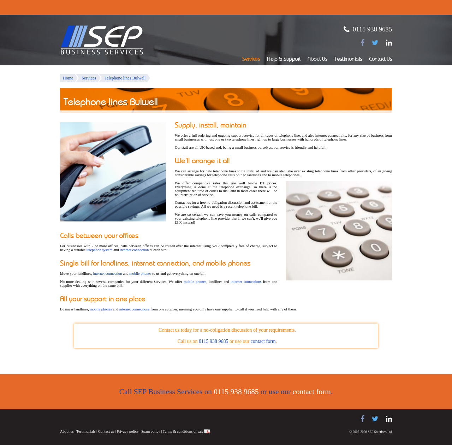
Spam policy (150, 431)
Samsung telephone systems (77, 419)
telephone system (100, 250)
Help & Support (284, 59)
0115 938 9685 (372, 29)
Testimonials (348, 59)
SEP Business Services (102, 40)
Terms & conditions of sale (183, 431)
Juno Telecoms (173, 419)
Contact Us (380, 59)
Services (251, 59)
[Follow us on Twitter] (375, 43)
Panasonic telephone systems (117, 419)
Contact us (106, 431)
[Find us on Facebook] (362, 43)
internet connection (134, 250)
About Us (317, 59)
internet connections (246, 282)
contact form (263, 341)
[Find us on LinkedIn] (389, 43)
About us (67, 431)
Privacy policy (128, 431)
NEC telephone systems (148, 419)
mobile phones (140, 273)
